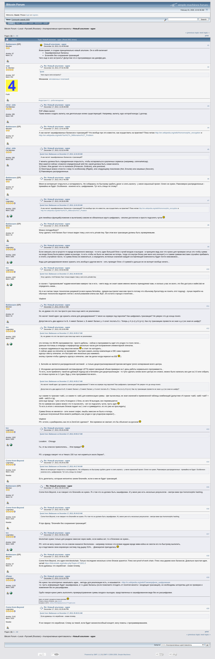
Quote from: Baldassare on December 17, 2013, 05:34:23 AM (61, 513)
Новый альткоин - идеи (84, 29)
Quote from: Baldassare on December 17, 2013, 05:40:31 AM (61, 613)
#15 (207, 487)
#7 (208, 200)
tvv (7, 199)
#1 (208, 45)
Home (11, 23)
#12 (207, 328)
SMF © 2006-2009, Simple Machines (117, 654)
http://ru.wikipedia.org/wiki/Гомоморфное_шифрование (146, 582)
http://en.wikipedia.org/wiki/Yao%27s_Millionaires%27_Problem (66, 135)
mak (8, 66)
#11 (207, 306)
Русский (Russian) (33, 29)
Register (38, 23)
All (17, 36)
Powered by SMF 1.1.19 (93, 654)
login (28, 15)
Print (207, 35)
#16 (207, 509)
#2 (208, 67)
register (35, 15)
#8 (208, 225)
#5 (208, 149)
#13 (207, 429)
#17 (207, 534)
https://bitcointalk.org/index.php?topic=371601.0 (65, 563)
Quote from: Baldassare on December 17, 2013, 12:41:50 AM (61, 154)
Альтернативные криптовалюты (57, 29)
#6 (208, 179)
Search (24, 23)
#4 (208, 128)
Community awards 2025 (20, 19)
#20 (207, 608)
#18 (207, 556)
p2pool (60, 601)
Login (31, 23)
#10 (207, 269)
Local (20, 29)
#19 (207, 577)
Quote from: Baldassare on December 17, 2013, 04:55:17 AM (61, 333)
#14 (207, 462)
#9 (208, 247)
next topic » (205, 33)
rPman (9, 576)
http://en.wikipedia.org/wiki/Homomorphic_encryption (177, 133)
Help (18, 23)
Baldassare (11, 44)
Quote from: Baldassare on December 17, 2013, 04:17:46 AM (61, 466)
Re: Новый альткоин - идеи (57, 66)
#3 (208, 106)
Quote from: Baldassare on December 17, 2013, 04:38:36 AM (61, 274)
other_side (11, 105)
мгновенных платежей (59, 79)
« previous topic (192, 33)
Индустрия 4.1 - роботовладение (51, 100)
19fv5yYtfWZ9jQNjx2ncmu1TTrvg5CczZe (62, 603)
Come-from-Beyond (15, 461)
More (46, 23)
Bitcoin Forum (10, 29)
